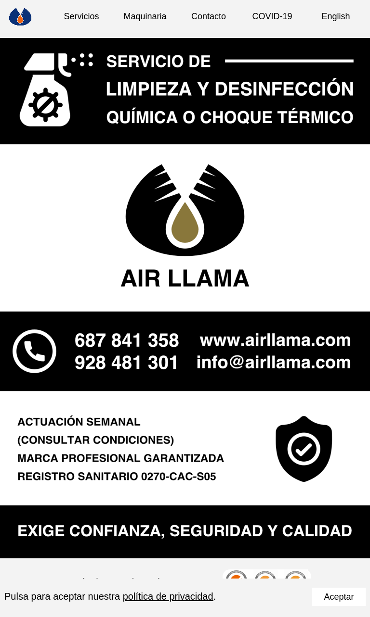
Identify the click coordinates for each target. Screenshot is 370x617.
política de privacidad (168, 596)
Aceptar (339, 597)
